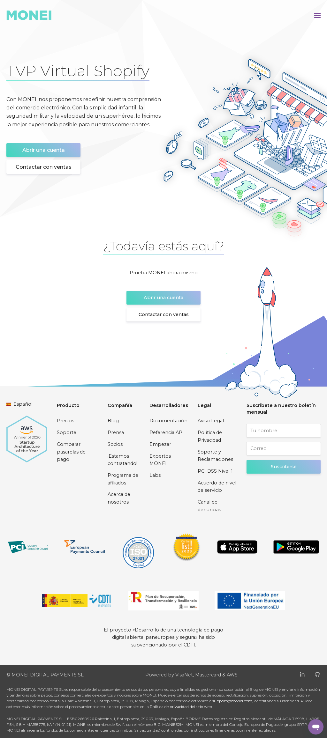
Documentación (168, 421)
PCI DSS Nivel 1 (215, 471)
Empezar (160, 444)
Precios (65, 421)
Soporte (66, 432)
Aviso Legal (211, 421)
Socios (115, 444)
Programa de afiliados (123, 479)
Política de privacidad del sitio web (181, 706)
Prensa (116, 432)
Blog (113, 421)
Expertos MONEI (160, 460)
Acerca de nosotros (119, 498)
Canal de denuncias (209, 506)
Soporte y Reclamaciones (215, 455)
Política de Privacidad (210, 436)
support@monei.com (232, 700)
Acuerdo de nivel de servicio (217, 486)
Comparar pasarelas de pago (71, 451)
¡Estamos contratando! (122, 460)
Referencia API (166, 432)
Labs (155, 475)
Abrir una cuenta (43, 150)
